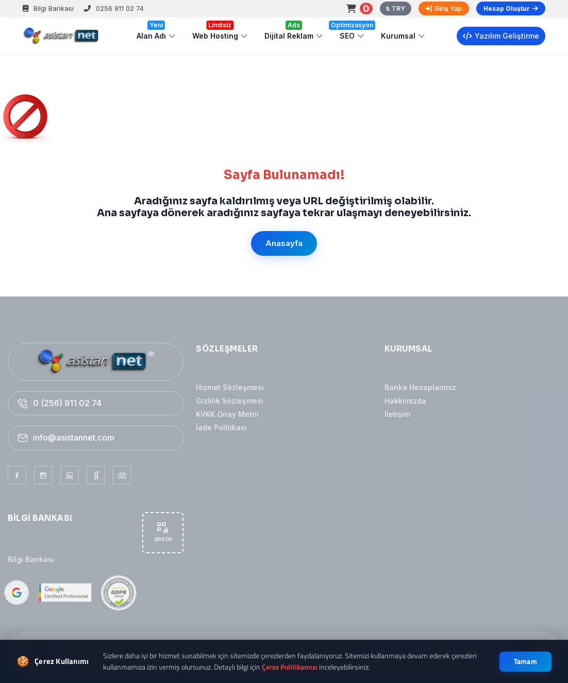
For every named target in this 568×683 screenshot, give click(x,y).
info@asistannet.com (73, 437)
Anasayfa (284, 243)
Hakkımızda (405, 400)
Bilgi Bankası (48, 8)
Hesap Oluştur (510, 8)
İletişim (397, 414)
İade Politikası (221, 427)
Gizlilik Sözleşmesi (229, 400)
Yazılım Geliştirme (501, 35)
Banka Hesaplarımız (420, 387)
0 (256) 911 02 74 (67, 403)
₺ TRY (395, 8)
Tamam (526, 661)
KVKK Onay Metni (227, 414)
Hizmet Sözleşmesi (230, 387)
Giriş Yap (444, 8)
